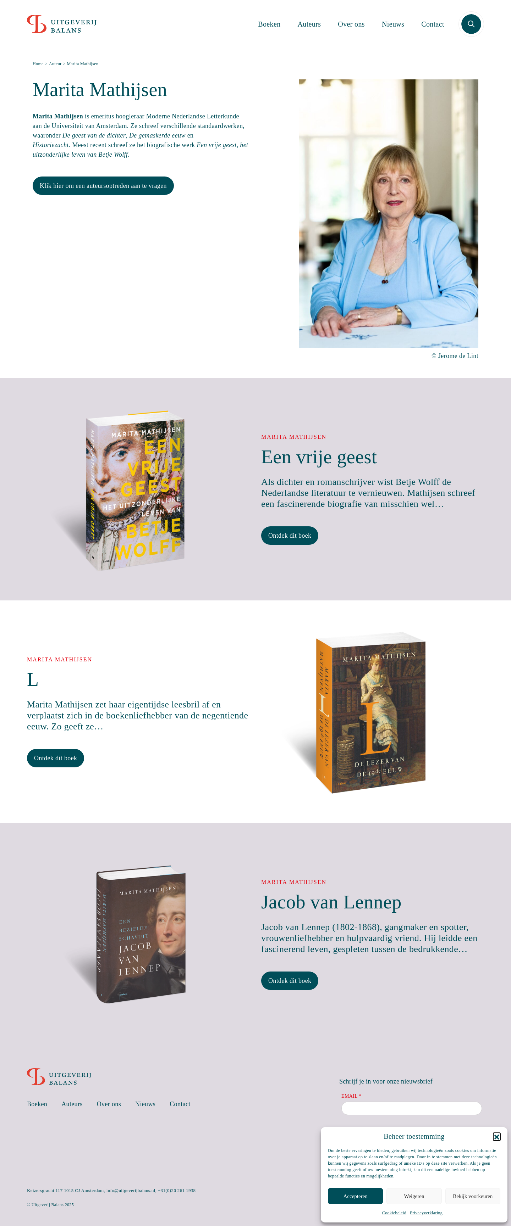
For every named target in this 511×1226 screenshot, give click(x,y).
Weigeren (414, 1196)
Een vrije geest (319, 457)
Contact (432, 24)
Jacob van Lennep (331, 902)
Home (38, 63)
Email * (351, 1096)
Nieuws (393, 24)
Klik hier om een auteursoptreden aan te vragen (103, 185)
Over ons (351, 24)
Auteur (55, 63)
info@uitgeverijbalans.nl (130, 1190)
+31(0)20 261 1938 (177, 1190)
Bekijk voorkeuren (473, 1196)
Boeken (269, 24)
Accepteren (356, 1196)
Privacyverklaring (426, 1212)
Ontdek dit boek (289, 535)
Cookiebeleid (394, 1212)
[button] (496, 1136)
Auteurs (309, 24)
